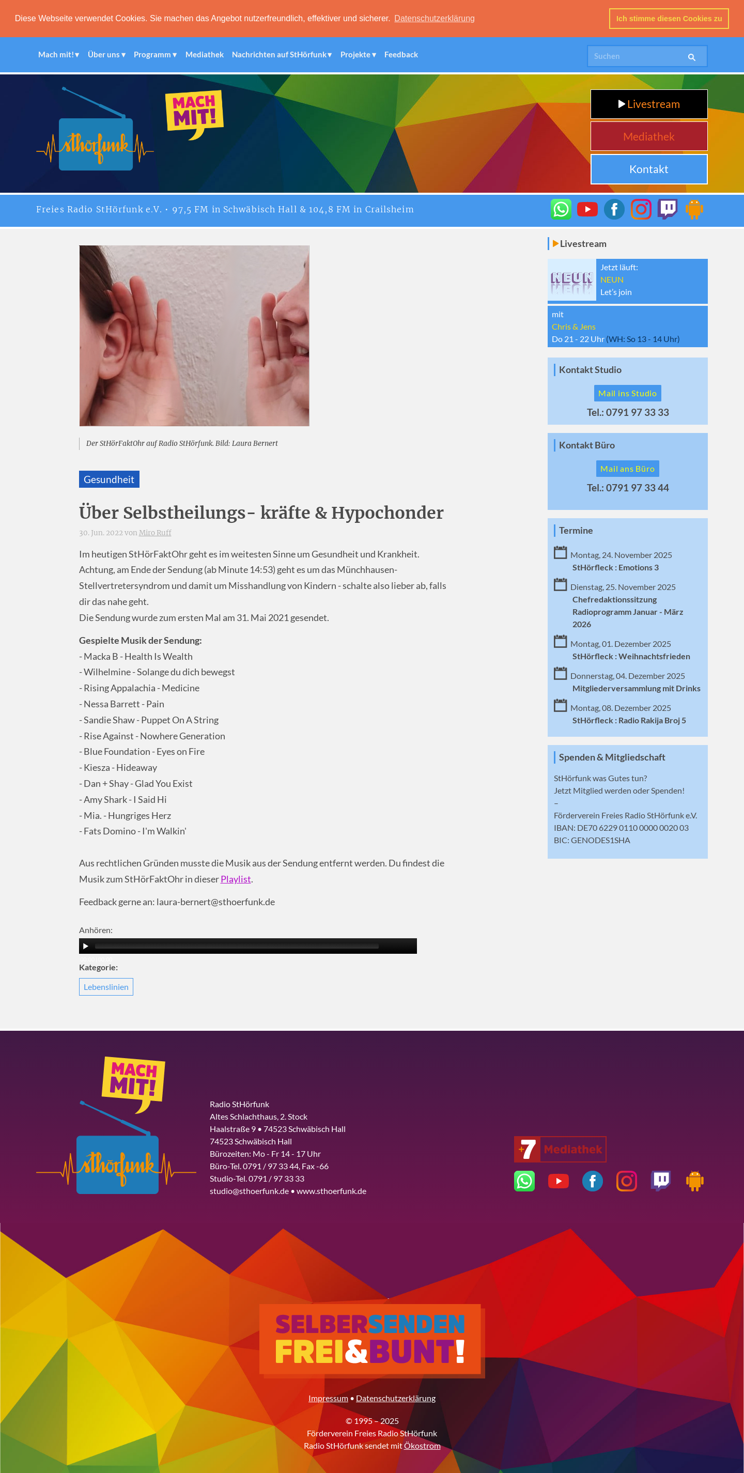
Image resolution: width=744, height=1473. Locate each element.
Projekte (355, 54)
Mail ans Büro (627, 468)
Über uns (104, 54)
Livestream (649, 103)
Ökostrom (422, 1445)
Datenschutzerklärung (396, 1397)
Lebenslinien (106, 986)
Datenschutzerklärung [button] (434, 18)
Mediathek (204, 54)
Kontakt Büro (587, 444)
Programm (152, 54)
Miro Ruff (155, 532)
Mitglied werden (602, 790)
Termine (576, 529)
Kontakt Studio (590, 369)
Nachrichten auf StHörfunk (279, 54)
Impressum (328, 1397)
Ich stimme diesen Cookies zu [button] (669, 18)
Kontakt (649, 168)
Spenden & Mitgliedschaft (612, 756)
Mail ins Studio (627, 392)
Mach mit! (56, 54)
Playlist (236, 878)
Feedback (401, 54)
